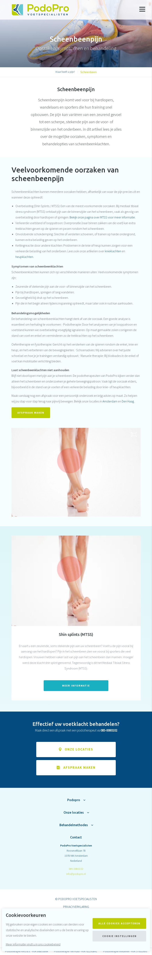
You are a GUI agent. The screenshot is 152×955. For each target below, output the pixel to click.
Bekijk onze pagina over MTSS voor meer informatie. (102, 217)
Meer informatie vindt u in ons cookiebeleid (33, 944)
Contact (76, 837)
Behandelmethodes (73, 825)
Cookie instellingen (119, 936)
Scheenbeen (88, 72)
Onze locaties (74, 812)
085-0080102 (76, 869)
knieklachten (113, 251)
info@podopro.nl (76, 874)
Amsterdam (110, 401)
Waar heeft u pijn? (65, 72)
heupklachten (24, 257)
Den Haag (128, 401)
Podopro (73, 800)
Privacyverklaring (76, 907)
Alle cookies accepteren (119, 923)
